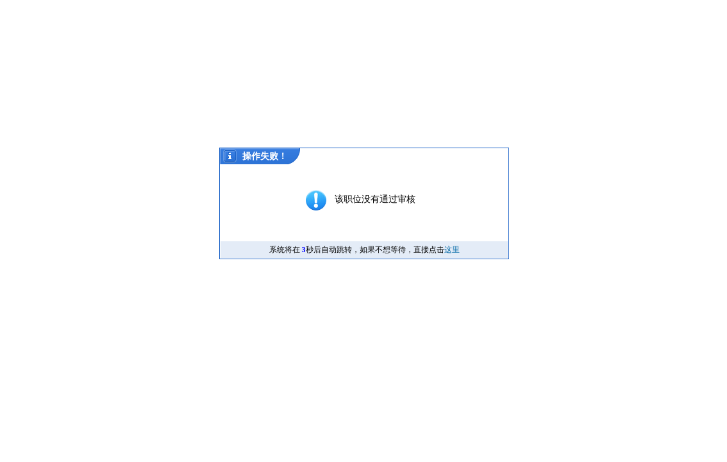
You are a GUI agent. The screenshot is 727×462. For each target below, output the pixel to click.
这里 (452, 249)
